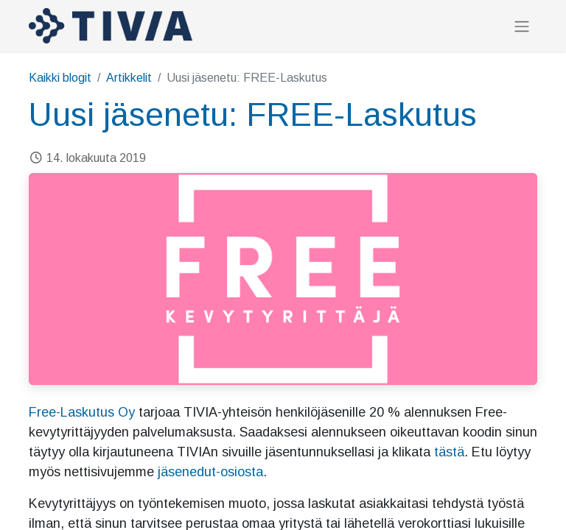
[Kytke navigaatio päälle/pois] (521, 26)
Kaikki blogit (60, 77)
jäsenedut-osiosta (210, 471)
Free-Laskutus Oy (82, 412)
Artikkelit (129, 77)
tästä (449, 452)
